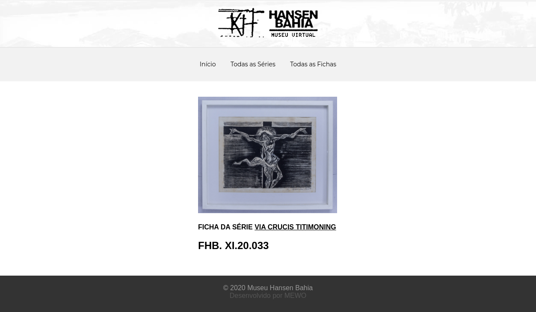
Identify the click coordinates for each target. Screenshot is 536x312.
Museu (257, 287)
